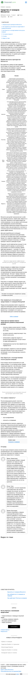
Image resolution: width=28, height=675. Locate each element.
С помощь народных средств (10, 619)
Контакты (10, 669)
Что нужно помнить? (8, 34)
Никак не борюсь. (7, 622)
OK (21, 674)
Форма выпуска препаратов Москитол (12, 24)
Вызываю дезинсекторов (9, 621)
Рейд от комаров (14, 316)
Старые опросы (5, 630)
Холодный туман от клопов (9, 653)
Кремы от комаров (6, 641)
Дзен (19, 671)
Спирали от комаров (14, 442)
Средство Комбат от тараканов (10, 644)
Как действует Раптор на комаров (17, 598)
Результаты (4, 631)
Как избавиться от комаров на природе (16, 594)
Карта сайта (4, 669)
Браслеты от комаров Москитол (16, 592)
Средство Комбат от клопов (9, 650)
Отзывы (5, 36)
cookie (17, 674)
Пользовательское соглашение (9, 671)
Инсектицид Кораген (7, 647)
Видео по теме (6, 38)
